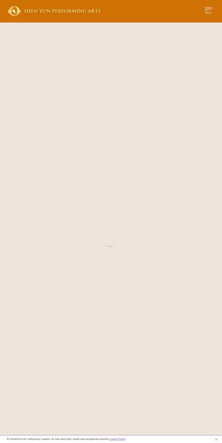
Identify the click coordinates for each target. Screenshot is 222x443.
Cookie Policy (117, 439)
